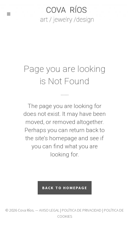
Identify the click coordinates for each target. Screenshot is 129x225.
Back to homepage (64, 187)
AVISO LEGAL (49, 210)
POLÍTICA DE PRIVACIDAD (81, 210)
